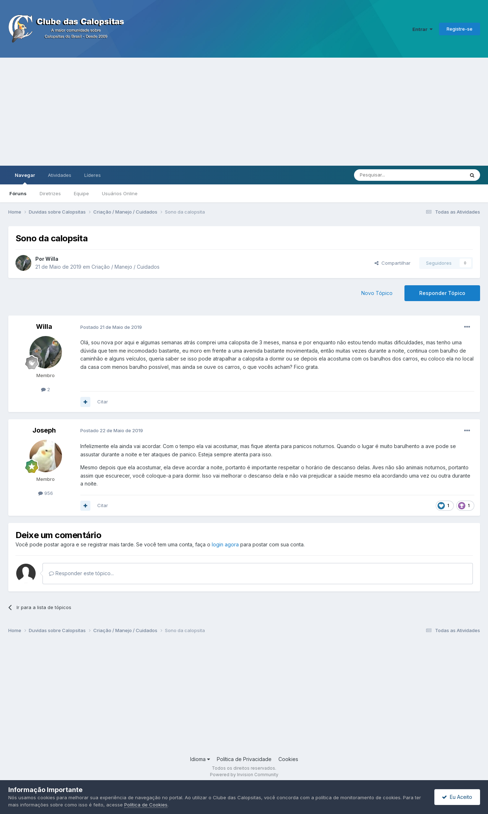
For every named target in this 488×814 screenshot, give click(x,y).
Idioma (200, 759)
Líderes (92, 175)
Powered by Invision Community (244, 774)
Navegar (25, 178)
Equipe (81, 193)
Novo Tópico (377, 293)
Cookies (288, 759)
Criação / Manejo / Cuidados (125, 267)
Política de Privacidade (244, 759)
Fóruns (18, 193)
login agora (225, 544)
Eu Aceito (457, 797)
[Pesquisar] (389, 175)
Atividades (59, 175)
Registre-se (460, 29)
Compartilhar (393, 263)
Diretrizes (50, 193)
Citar (102, 401)
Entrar (422, 29)
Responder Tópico (442, 293)
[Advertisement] (244, 111)
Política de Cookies (145, 805)
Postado (111, 327)
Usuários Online (120, 193)
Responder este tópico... (81, 573)
